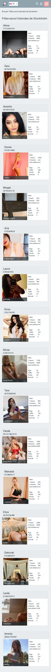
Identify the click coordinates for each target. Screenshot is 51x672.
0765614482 (9, 150)
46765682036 (10, 393)
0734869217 (9, 475)
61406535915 (8, 596)
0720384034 (9, 231)
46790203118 (8, 191)
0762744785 (9, 312)
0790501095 (8, 272)
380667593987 (10, 637)
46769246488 (8, 515)
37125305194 (8, 29)
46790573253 (8, 110)
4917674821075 (10, 434)
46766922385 (10, 69)
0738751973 (8, 353)
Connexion (41, 3)
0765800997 (9, 556)
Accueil (5, 11)
